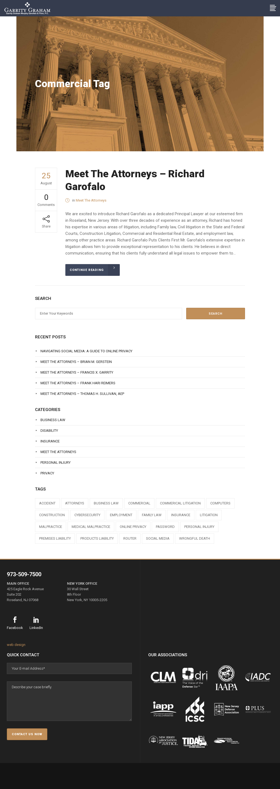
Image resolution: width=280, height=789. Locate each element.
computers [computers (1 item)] (220, 503)
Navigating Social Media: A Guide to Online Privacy (86, 351)
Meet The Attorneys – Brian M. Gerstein (76, 362)
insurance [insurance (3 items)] (180, 515)
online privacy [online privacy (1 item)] (133, 527)
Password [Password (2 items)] (165, 527)
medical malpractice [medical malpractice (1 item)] (91, 527)
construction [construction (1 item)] (52, 515)
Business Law (52, 420)
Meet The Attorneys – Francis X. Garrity (76, 372)
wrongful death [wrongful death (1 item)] (194, 538)
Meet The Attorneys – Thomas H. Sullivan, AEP (82, 394)
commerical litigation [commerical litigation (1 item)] (180, 503)
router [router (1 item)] (129, 538)
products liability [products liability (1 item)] (97, 538)
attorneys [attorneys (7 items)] (74, 503)
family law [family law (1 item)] (152, 515)
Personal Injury (55, 462)
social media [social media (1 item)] (158, 538)
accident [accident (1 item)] (47, 503)
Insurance (50, 441)
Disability (49, 431)
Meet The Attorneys (91, 200)
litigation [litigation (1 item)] (209, 515)
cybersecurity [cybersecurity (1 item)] (87, 515)
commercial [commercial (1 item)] (139, 503)
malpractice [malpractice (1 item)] (50, 527)
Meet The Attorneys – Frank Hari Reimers (77, 383)
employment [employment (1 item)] (121, 515)
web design (16, 645)
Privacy (47, 473)
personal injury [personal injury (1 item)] (199, 527)
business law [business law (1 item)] (106, 503)
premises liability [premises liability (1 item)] (55, 538)
